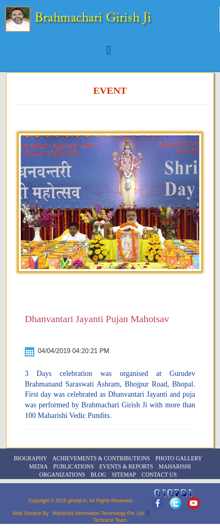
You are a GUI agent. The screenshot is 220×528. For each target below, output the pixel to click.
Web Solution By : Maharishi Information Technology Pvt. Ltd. (79, 513)
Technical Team (110, 520)
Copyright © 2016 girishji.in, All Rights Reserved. (80, 501)
